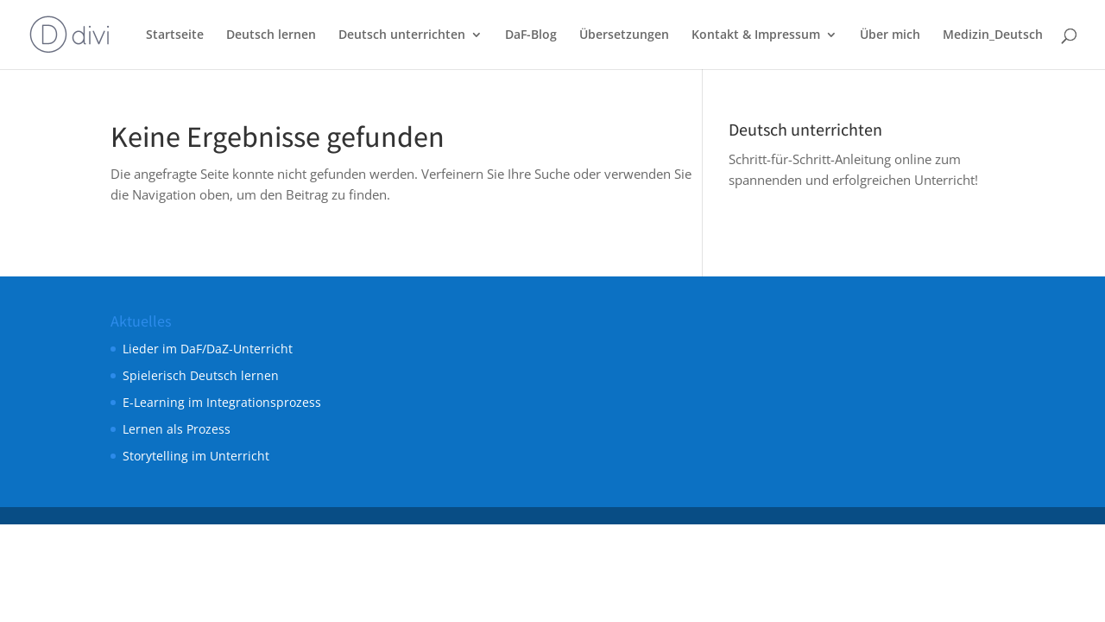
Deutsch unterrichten (401, 35)
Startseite (175, 35)
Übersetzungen (624, 35)
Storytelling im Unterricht (196, 455)
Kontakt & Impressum (755, 35)
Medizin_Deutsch (993, 35)
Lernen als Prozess (176, 429)
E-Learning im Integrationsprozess (222, 402)
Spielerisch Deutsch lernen (201, 375)
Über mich (890, 35)
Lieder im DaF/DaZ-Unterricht (208, 348)
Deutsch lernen (271, 35)
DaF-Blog (531, 35)
